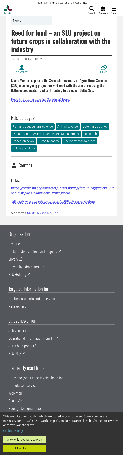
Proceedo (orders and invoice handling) (36, 378)
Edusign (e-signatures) (24, 408)
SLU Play (14, 353)
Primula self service (22, 385)
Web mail (15, 393)
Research (90, 134)
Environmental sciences (79, 141)
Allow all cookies (24, 448)
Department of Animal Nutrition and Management (46, 134)
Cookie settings (13, 431)
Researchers (17, 306)
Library (13, 259)
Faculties (14, 244)
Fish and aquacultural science (33, 126)
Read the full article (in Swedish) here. (40, 99)
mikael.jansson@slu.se (42, 213)
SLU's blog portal (20, 346)
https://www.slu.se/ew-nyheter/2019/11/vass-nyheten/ (53, 201)
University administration (26, 267)
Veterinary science (95, 126)
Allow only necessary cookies (24, 439)
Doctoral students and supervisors (32, 298)
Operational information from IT (31, 338)
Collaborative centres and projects (32, 251)
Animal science (67, 126)
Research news (23, 141)
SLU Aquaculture (24, 148)
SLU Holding (17, 274)
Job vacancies (18, 330)
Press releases (49, 141)
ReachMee (15, 401)
